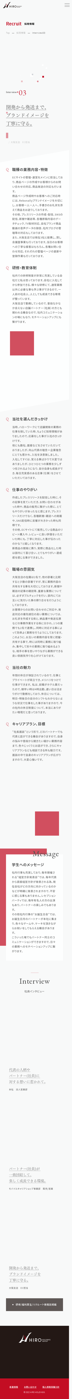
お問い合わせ (30, 1386)
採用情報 (21, 33)
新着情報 (14, 1386)
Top (8, 33)
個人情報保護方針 (50, 1386)
